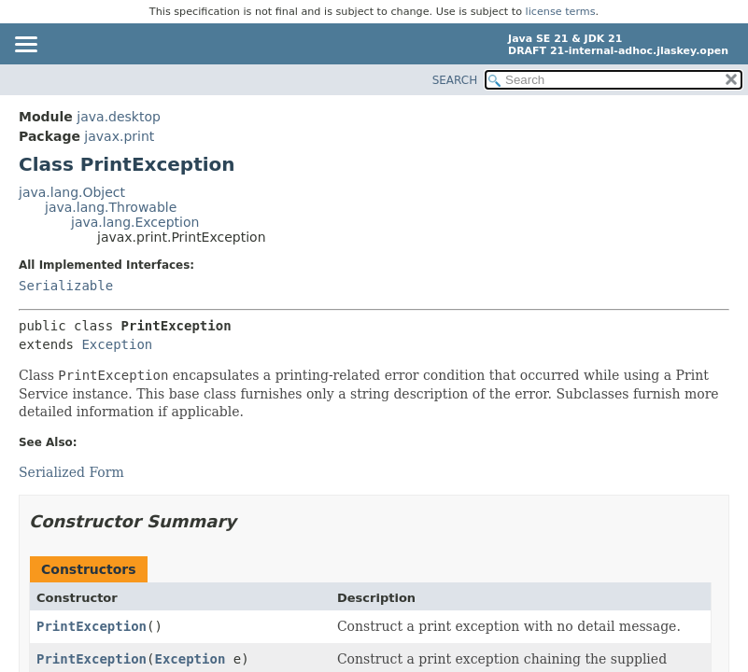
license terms (561, 12)
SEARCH (455, 80)
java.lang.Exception (135, 222)
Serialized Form (71, 472)
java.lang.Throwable (110, 207)
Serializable (66, 285)
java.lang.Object (72, 192)
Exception (116, 344)
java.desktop (119, 116)
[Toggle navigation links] (25, 46)
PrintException (91, 626)
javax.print (119, 136)
